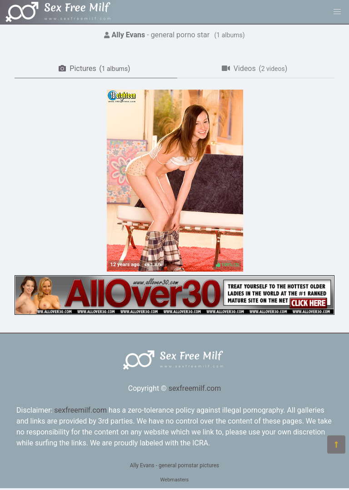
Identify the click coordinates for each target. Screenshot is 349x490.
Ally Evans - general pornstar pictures (174, 465)
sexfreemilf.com (195, 388)
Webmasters (174, 480)
